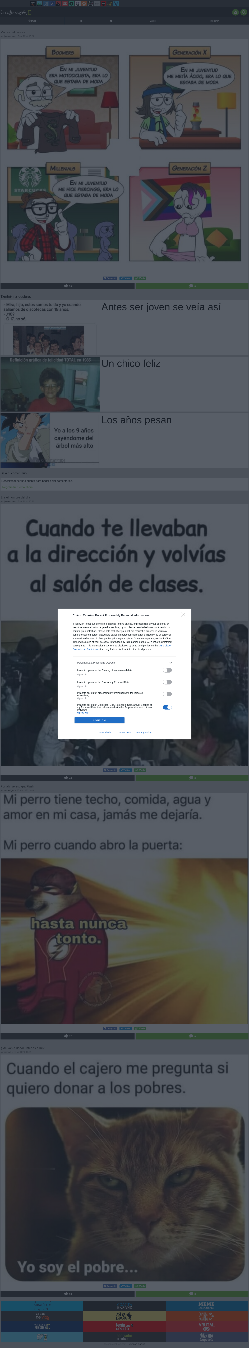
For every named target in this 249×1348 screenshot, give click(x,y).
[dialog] (124, 674)
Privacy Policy (143, 732)
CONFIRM (99, 720)
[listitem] (124, 662)
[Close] (184, 615)
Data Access (124, 732)
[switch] (167, 670)
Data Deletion (105, 732)
